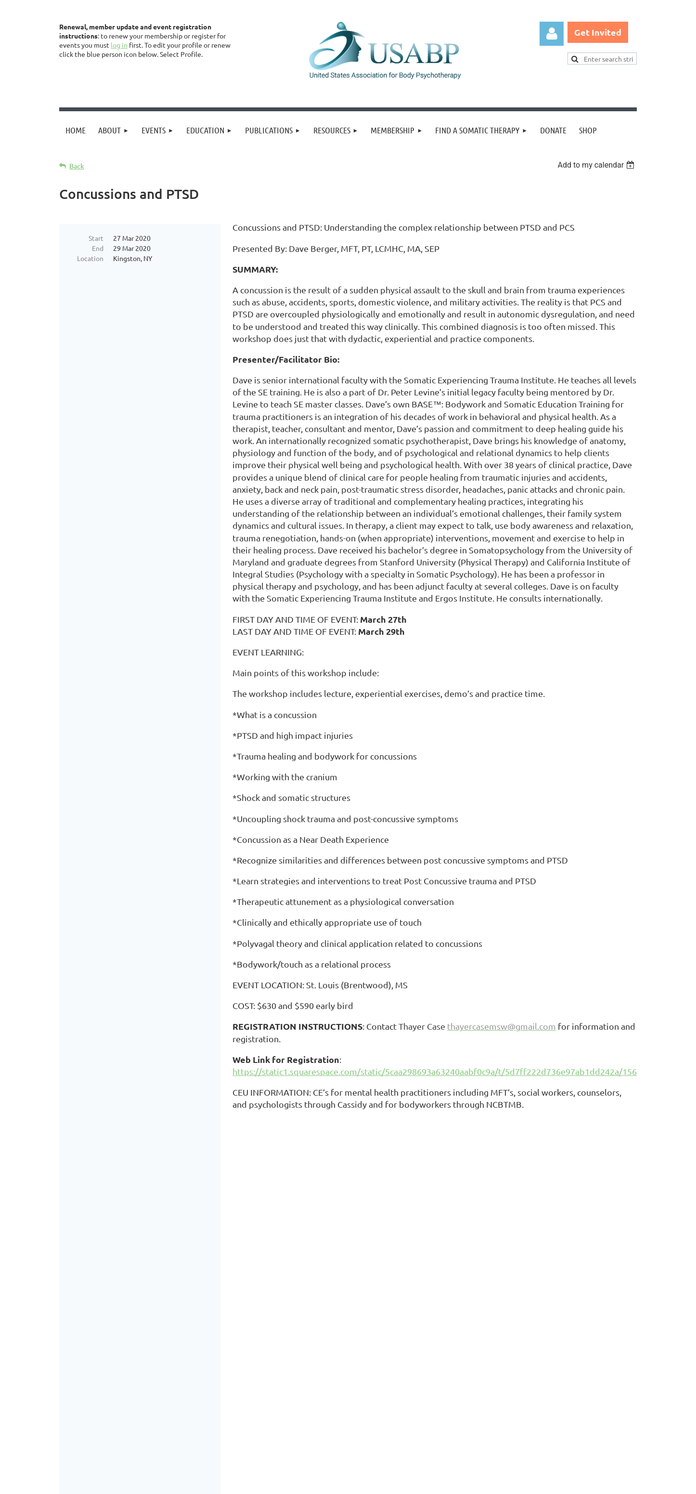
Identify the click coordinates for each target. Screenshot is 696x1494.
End (97, 248)
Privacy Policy (95, 1440)
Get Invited (597, 32)
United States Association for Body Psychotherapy (221, 1343)
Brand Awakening (194, 1322)
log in (119, 44)
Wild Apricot (522, 1482)
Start (96, 238)
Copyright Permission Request (253, 1440)
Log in (552, 34)
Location (90, 258)
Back (76, 165)
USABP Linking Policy (363, 1440)
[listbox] (597, 165)
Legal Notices (158, 1440)
